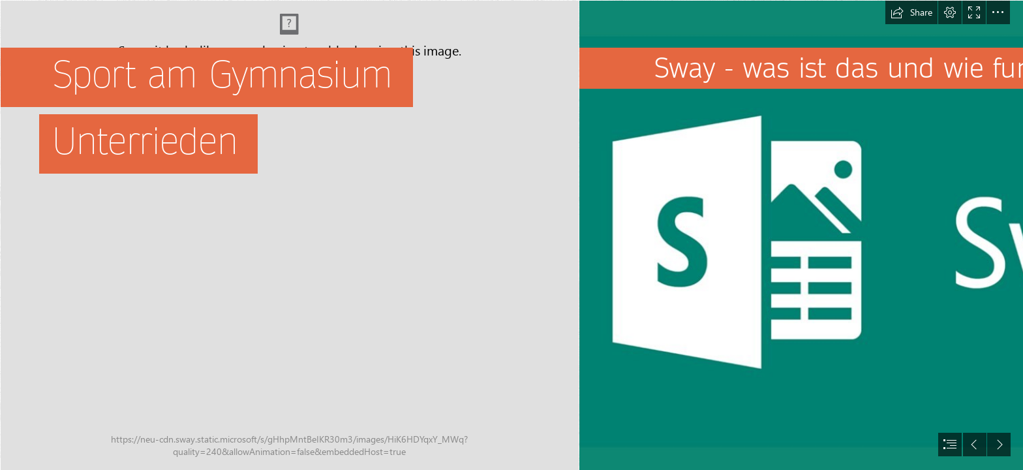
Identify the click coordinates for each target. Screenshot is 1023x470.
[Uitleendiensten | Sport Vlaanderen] (289, 235)
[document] (511, 235)
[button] (911, 12)
